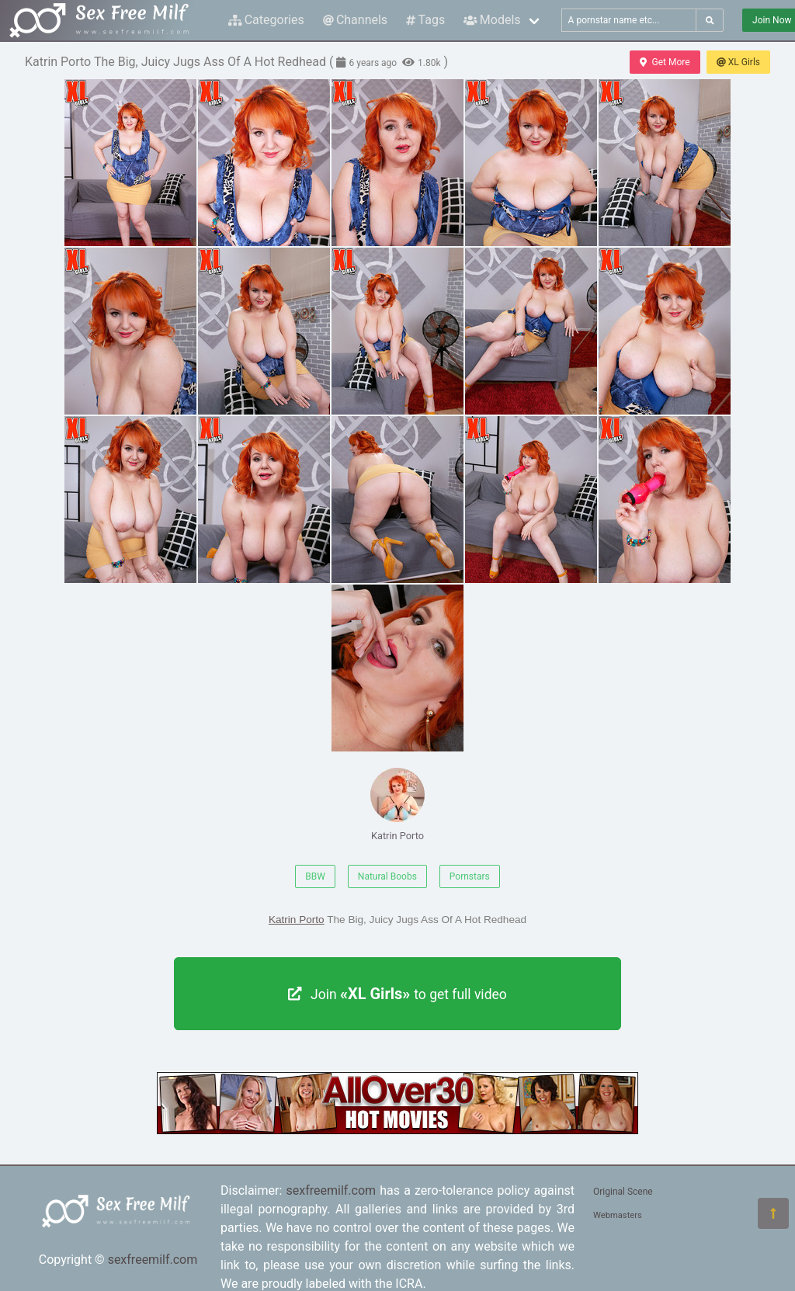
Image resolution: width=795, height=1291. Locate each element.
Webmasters (617, 1215)
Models (491, 19)
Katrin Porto (397, 805)
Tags (425, 19)
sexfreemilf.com (153, 1259)
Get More (664, 62)
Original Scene (623, 1191)
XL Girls (738, 62)
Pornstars (470, 876)
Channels (355, 19)
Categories (266, 19)
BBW (315, 876)
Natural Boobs (387, 876)
